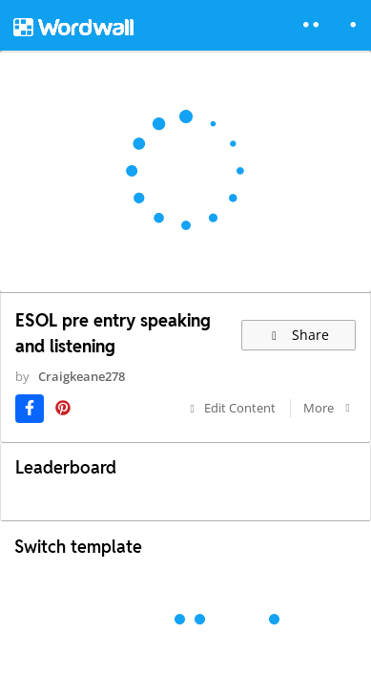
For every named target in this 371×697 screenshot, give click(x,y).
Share (299, 335)
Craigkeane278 (81, 376)
